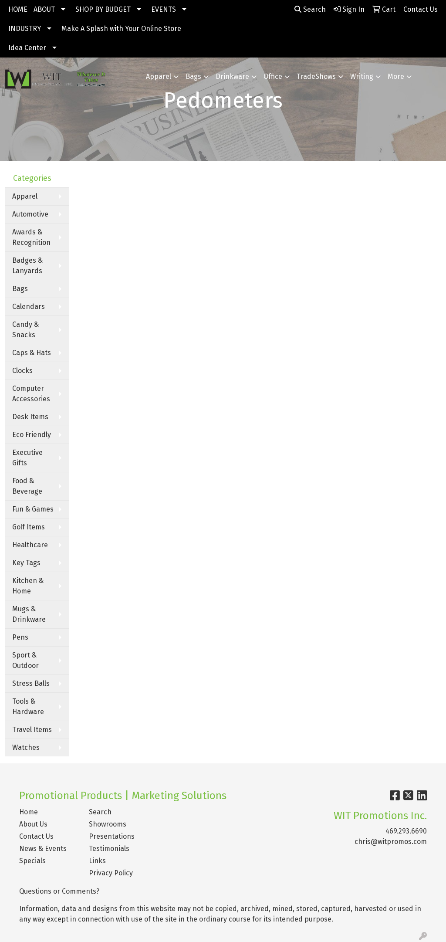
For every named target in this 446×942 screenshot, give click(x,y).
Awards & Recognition (31, 237)
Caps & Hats (31, 353)
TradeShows (316, 76)
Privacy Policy (111, 873)
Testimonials (109, 848)
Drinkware (232, 76)
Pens (20, 637)
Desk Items (30, 417)
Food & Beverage (27, 486)
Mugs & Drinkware (29, 614)
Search (310, 9)
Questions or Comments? (59, 891)
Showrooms (107, 824)
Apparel (158, 76)
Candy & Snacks (25, 329)
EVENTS (163, 9)
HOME (17, 9)
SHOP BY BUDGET (103, 9)
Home (28, 812)
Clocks (22, 370)
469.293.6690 (406, 831)
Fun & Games (33, 509)
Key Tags (26, 563)
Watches (26, 747)
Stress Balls (31, 683)
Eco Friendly (31, 434)
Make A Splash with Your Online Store (121, 28)
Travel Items (32, 729)
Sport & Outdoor (25, 660)
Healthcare (30, 545)
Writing (361, 76)
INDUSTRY (24, 28)
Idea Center (27, 48)
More (396, 76)
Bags (193, 76)
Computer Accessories (31, 393)
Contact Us (36, 836)
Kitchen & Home (28, 585)
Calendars (28, 306)
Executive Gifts (27, 457)
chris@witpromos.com (391, 841)
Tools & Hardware (28, 706)
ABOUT (44, 9)
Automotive (30, 214)
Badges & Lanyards (27, 265)
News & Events (43, 848)
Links (97, 861)
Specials (32, 861)
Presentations (112, 836)
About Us (33, 824)
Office (273, 76)
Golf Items (28, 527)
